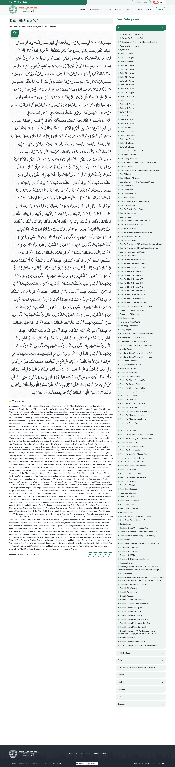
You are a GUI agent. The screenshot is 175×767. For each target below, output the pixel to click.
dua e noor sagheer (127, 198)
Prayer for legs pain (127, 408)
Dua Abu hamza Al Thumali (130, 151)
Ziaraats (121, 704)
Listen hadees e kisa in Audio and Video (136, 345)
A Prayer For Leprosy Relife (130, 34)
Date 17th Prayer (126, 116)
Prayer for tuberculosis (129, 450)
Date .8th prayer (126, 81)
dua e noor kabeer (127, 194)
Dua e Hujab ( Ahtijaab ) (129, 178)
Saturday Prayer (125, 512)
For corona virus (126, 318)
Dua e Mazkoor (125, 190)
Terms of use (150, 763)
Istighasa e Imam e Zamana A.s (132, 341)
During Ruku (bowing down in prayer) (135, 306)
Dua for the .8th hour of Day (131, 287)
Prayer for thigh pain (128, 443)
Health (121, 682)
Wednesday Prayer (127, 574)
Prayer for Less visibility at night (133, 411)
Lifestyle (121, 689)
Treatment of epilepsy (129, 551)
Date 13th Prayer (126, 100)
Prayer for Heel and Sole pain (131, 404)
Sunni (162, 2)
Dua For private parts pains (130, 209)
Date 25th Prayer (126, 147)
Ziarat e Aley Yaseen (127, 588)
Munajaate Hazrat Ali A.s (129, 365)
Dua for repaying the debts (131, 252)
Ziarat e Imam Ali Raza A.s (130, 612)
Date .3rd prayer (126, 62)
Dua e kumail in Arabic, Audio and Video (136, 182)
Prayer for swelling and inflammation (135, 439)
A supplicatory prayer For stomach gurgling (137, 42)
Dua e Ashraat (125, 167)
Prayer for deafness (127, 396)
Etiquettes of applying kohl (131, 310)
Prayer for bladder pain (129, 376)
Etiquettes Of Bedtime (129, 314)
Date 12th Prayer (126, 97)
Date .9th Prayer (126, 85)
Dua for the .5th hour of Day (131, 275)
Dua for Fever (125, 217)
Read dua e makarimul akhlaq (132, 477)
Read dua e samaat (127, 493)
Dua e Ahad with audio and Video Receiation (138, 163)
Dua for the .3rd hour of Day (131, 268)
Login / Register (141, 2)
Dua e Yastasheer (126, 205)
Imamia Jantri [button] (94, 10)
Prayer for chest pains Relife (131, 388)
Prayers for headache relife (131, 458)
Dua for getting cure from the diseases (136, 221)
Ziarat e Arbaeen (126, 596)
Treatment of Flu (126, 555)
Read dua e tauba (126, 497)
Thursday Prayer (126, 540)
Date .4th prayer (126, 65)
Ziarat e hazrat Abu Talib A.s (131, 600)
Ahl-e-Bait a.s (124, 653)
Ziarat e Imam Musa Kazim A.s (132, 627)
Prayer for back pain (127, 373)
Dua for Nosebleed (127, 240)
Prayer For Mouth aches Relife (132, 419)
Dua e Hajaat (124, 174)
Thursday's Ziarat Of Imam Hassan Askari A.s (138, 544)
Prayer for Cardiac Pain (129, 384)
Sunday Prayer (125, 524)
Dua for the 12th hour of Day (132, 303)
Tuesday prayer (125, 563)
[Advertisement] (141, 725)
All (119, 28)
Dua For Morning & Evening (130, 236)
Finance (121, 675)
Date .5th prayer (126, 69)
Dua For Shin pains (127, 256)
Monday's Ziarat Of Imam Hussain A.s (135, 357)
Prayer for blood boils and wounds (134, 380)
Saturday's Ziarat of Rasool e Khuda (134, 516)
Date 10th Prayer (126, 89)
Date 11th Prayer (126, 93)
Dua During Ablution (127, 159)
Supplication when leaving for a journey (136, 536)
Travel (120, 697)
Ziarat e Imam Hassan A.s (130, 615)
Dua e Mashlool (125, 186)
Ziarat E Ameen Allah (128, 592)
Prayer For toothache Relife (131, 446)
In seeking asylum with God (131, 338)
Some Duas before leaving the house (135, 520)
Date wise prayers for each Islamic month (136, 668)
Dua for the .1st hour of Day (131, 260)
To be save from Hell (128, 547)
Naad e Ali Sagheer (127, 369)
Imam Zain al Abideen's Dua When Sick (135, 334)
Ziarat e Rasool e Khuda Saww (132, 642)
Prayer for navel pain (128, 423)
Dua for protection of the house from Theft (138, 248)
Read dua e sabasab (127, 489)
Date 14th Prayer (126, 104)
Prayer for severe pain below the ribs (135, 435)
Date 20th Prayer (126, 128)
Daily (120, 660)
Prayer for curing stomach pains (133, 392)
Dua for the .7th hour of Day (131, 283)
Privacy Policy (137, 763)
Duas (107, 10)
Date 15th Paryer (126, 108)
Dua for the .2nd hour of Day (132, 264)
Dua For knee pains (127, 229)
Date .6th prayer (126, 73)
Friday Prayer (124, 330)
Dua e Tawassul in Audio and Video (134, 202)
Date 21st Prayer (126, 132)
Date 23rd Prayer (126, 139)
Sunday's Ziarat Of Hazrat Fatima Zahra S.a (137, 532)
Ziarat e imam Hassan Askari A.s (133, 619)
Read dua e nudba (127, 481)
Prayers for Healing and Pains (131, 462)
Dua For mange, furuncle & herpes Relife (136, 233)
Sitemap (161, 763)
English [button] (159, 10)
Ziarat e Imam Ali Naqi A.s (130, 608)
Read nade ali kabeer (128, 501)
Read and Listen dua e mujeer (132, 466)
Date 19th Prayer (126, 124)
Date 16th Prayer (126, 112)
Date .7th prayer (126, 77)
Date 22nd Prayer (126, 135)
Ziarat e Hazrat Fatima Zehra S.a (133, 604)
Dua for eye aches (127, 213)
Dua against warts (127, 155)
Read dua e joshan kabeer (130, 474)
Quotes (129, 10)
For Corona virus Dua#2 (129, 322)
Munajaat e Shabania (128, 361)
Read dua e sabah (126, 485)
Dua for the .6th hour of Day (131, 279)
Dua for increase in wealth (130, 225)
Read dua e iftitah (127, 470)
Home (81, 10)
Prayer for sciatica (127, 431)
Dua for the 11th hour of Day (131, 299)
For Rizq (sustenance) (128, 326)
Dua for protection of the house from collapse (140, 244)
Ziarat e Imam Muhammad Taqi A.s (134, 623)
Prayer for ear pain (127, 400)
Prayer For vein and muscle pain (132, 454)
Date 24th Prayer (126, 143)
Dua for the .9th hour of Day (131, 291)
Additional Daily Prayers (129, 46)
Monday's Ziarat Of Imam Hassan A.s (135, 353)
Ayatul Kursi (124, 50)
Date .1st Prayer (125, 54)
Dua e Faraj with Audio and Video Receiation (138, 170)
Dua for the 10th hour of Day (132, 295)
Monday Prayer (125, 349)
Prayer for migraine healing (131, 415)
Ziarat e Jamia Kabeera (128, 638)
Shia (156, 2)
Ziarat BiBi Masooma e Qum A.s (132, 584)
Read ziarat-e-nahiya (128, 505)
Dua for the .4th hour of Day (131, 271)
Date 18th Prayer (126, 120)
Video (148, 10)
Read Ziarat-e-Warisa (128, 509)
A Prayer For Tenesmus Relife (131, 38)
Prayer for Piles (125, 427)
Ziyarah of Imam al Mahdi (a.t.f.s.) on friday (138, 646)
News (138, 10)
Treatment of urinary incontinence (134, 559)
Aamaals (117, 10)
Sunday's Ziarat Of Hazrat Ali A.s (133, 528)
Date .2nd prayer (126, 58)
